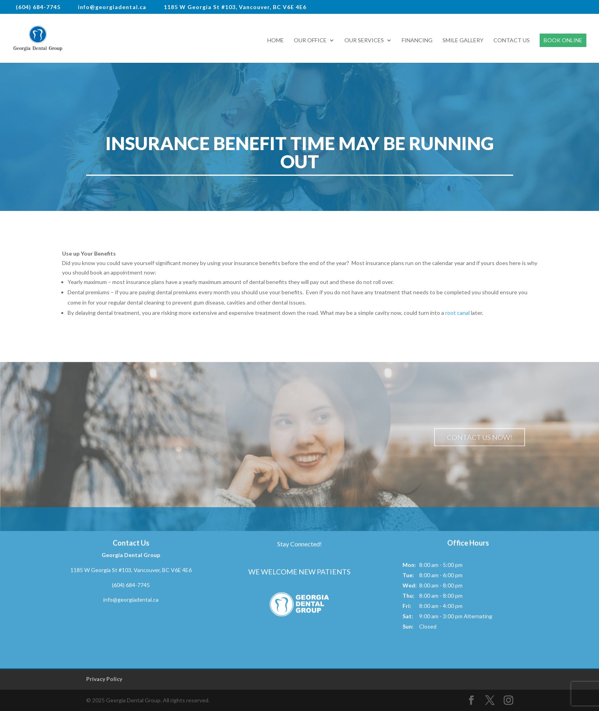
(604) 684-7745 (131, 586)
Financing (417, 40)
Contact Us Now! (479, 438)
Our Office (310, 40)
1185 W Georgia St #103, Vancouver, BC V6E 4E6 (131, 571)
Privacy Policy (104, 678)
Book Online (563, 40)
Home (275, 40)
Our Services (364, 40)
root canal (457, 312)
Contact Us (511, 40)
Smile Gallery (463, 40)
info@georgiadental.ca (131, 601)
